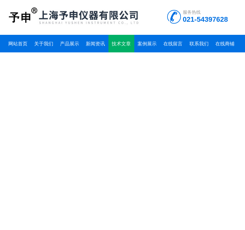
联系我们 (199, 43)
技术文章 (121, 43)
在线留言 (172, 43)
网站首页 (17, 43)
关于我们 (43, 43)
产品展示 (69, 43)
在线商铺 (224, 43)
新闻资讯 (95, 43)
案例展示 (147, 43)
